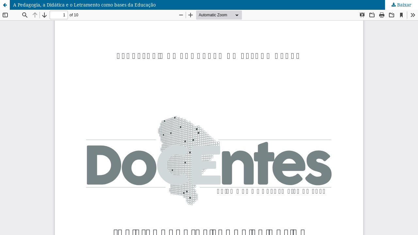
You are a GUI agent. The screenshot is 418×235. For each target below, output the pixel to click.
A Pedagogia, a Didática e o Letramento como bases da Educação (84, 5)
